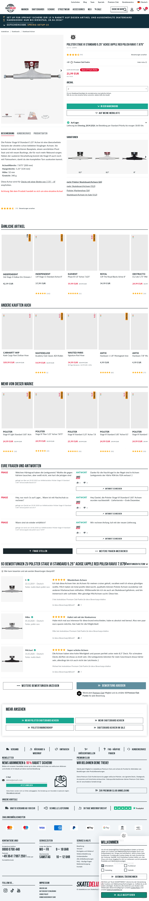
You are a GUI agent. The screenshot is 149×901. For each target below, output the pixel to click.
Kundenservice (136, 749)
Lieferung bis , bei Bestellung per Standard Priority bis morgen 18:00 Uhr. (105, 124)
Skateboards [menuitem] (38, 9)
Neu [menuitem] (90, 9)
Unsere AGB (43, 888)
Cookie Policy (43, 894)
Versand (12, 749)
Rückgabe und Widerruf (85, 851)
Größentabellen (82, 856)
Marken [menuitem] (25, 9)
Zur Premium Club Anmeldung (111, 790)
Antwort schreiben (112, 489)
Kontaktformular (8, 860)
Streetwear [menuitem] (64, 9)
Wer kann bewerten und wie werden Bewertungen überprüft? (28, 571)
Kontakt (79, 867)
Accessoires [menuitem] (79, 9)
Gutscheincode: (28, 25)
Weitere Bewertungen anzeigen (37, 686)
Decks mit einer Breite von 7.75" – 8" (38, 181)
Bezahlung (80, 846)
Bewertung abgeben (111, 685)
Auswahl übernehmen (124, 877)
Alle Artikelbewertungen (85, 859)
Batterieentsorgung (83, 864)
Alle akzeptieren (124, 895)
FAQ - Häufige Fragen (84, 861)
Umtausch (62, 749)
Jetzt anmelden (27, 785)
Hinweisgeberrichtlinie (47, 897)
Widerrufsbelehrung (84, 854)
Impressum (44, 883)
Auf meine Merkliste (107, 113)
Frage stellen (37, 551)
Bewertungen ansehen (139, 55)
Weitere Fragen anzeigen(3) (111, 551)
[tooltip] (146, 62)
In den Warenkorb (107, 106)
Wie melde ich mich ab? (13, 793)
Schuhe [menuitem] (51, 9)
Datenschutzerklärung (47, 891)
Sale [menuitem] (98, 9)
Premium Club (98, 693)
